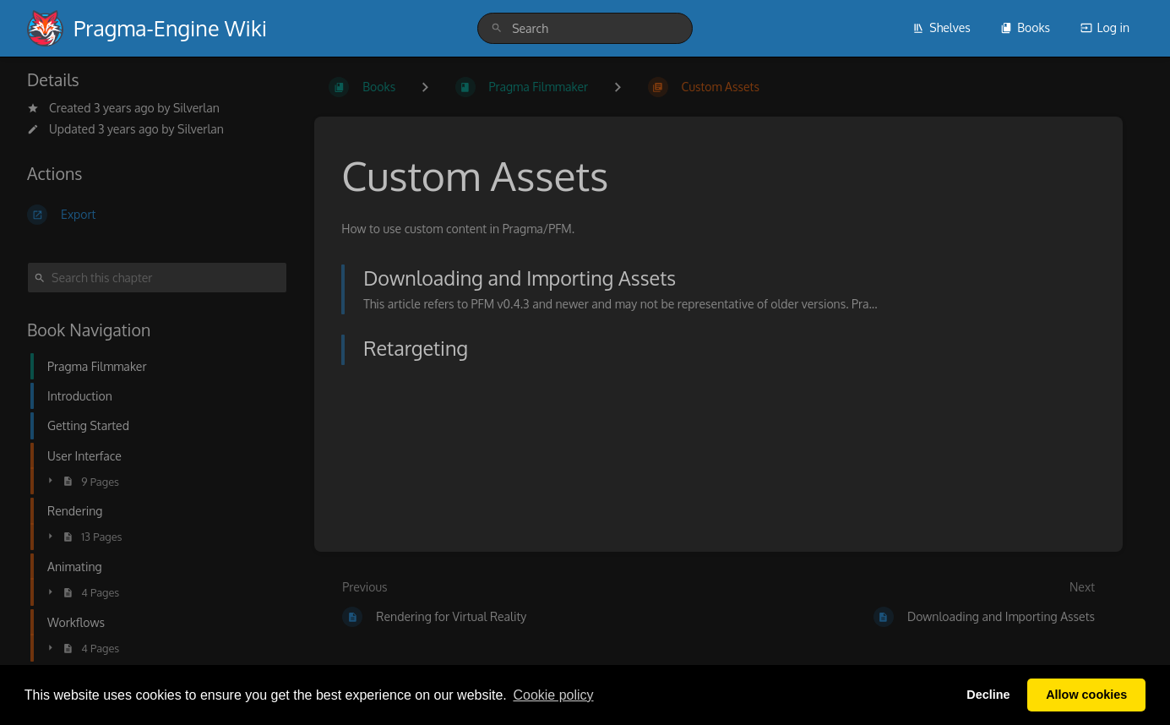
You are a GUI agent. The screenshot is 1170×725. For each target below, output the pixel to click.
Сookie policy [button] (553, 695)
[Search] (497, 28)
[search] (585, 28)
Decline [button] (987, 694)
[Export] (157, 214)
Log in (1104, 27)
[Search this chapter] (157, 277)
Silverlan (196, 108)
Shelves (941, 27)
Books (1025, 27)
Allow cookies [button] (1086, 694)
